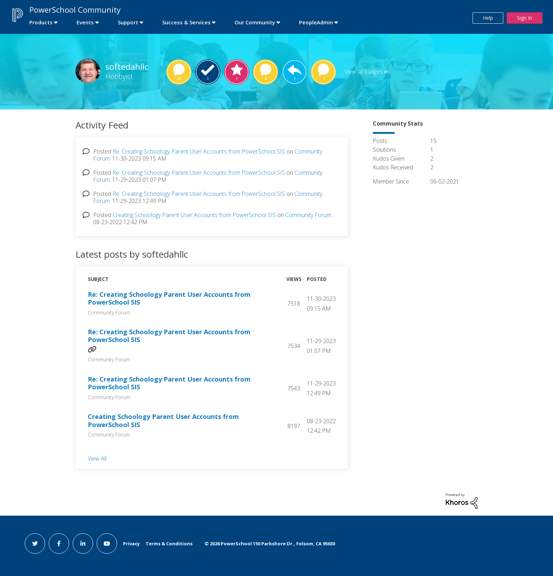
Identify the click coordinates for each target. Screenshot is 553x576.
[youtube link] (107, 543)
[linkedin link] (83, 543)
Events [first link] (85, 22)
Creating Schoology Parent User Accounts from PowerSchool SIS (194, 215)
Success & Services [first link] (186, 22)
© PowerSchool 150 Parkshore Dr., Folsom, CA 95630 (270, 543)
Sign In (524, 17)
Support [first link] (128, 22)
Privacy (131, 543)
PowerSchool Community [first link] (75, 9)
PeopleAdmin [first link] (316, 22)
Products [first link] (41, 22)
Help (488, 17)
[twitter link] (35, 543)
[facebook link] (59, 543)
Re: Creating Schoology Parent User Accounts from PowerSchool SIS (199, 151)
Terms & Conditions (169, 543)
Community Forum (308, 215)
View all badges (364, 72)
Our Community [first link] (255, 22)
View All (97, 458)
